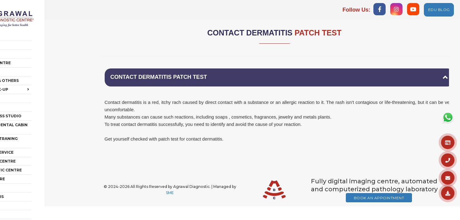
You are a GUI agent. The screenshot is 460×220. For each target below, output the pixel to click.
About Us (21, 36)
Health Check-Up (44, 80)
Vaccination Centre (33, 147)
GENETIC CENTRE (28, 165)
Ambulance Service (32, 138)
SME (170, 193)
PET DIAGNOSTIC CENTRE (36, 156)
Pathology (23, 62)
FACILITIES (21, 191)
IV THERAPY (23, 200)
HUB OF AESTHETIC (30, 209)
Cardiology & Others (35, 71)
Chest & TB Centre (31, 53)
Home (17, 27)
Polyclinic (23, 89)
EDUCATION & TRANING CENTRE (43, 129)
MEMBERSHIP (24, 173)
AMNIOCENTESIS (27, 182)
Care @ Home (25, 98)
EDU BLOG (439, 9)
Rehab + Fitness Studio (36, 107)
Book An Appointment (379, 198)
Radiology (23, 44)
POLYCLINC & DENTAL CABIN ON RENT (43, 118)
